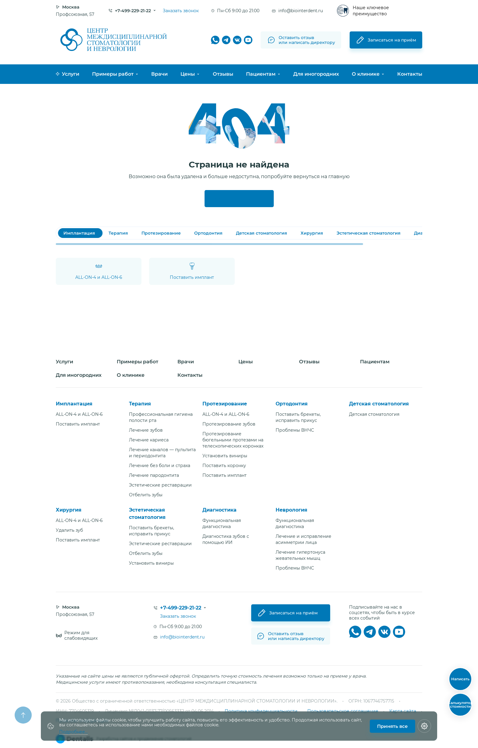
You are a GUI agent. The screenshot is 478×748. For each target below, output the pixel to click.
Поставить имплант (78, 424)
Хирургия (68, 510)
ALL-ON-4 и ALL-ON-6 (79, 414)
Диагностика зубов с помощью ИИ (225, 539)
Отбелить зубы (145, 495)
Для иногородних (316, 74)
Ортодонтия (292, 404)
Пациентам (261, 74)
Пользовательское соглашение (342, 711)
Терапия (140, 404)
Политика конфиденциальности (261, 711)
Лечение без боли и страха (159, 465)
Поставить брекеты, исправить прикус (298, 417)
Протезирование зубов (228, 424)
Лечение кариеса (149, 440)
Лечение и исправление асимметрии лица (303, 539)
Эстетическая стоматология (147, 513)
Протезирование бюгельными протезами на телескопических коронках (232, 440)
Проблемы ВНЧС (295, 430)
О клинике (366, 74)
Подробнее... (73, 732)
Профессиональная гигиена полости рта (161, 417)
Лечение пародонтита (154, 475)
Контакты (409, 74)
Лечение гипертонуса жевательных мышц (300, 555)
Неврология (291, 510)
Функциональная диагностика (221, 523)
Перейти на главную (239, 198)
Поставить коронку (224, 465)
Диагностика (219, 510)
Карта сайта (402, 711)
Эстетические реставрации (160, 485)
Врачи (159, 74)
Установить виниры (224, 456)
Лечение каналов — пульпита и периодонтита (162, 453)
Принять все (392, 726)
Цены (187, 74)
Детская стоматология (379, 404)
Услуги (67, 74)
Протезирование (224, 404)
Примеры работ (113, 74)
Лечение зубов (146, 430)
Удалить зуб (69, 530)
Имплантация (74, 404)
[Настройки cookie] (424, 726)
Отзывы (223, 74)
